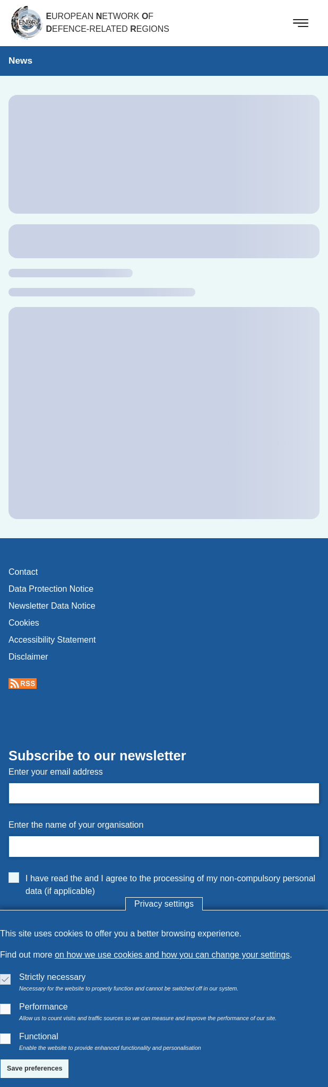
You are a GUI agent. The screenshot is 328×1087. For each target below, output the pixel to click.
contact (23, 571)
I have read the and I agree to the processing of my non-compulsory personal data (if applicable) (170, 885)
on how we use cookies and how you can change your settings (172, 954)
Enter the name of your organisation (75, 824)
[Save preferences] (34, 1069)
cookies (23, 622)
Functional (38, 1036)
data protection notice (50, 588)
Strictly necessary (52, 976)
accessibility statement (52, 639)
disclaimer (28, 656)
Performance (43, 1006)
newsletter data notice (52, 605)
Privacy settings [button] (164, 903)
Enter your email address (55, 771)
